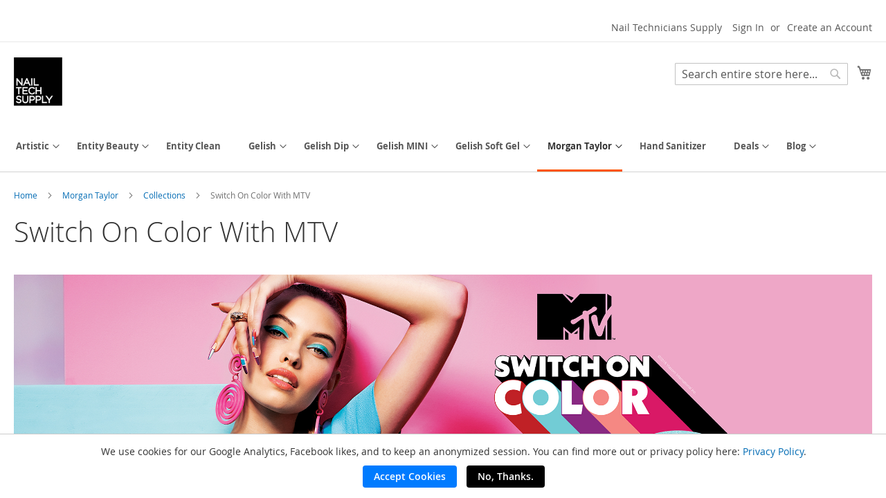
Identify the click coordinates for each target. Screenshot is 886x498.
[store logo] (38, 81)
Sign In (748, 27)
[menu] (443, 147)
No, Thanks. (506, 476)
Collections (165, 195)
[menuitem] (33, 146)
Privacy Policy (773, 451)
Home (26, 195)
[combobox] (761, 74)
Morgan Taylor (91, 195)
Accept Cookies (410, 476)
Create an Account (829, 27)
